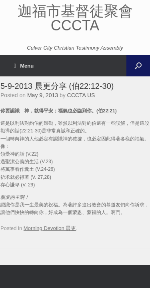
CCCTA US (81, 95)
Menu (24, 66)
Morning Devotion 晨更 (50, 228)
